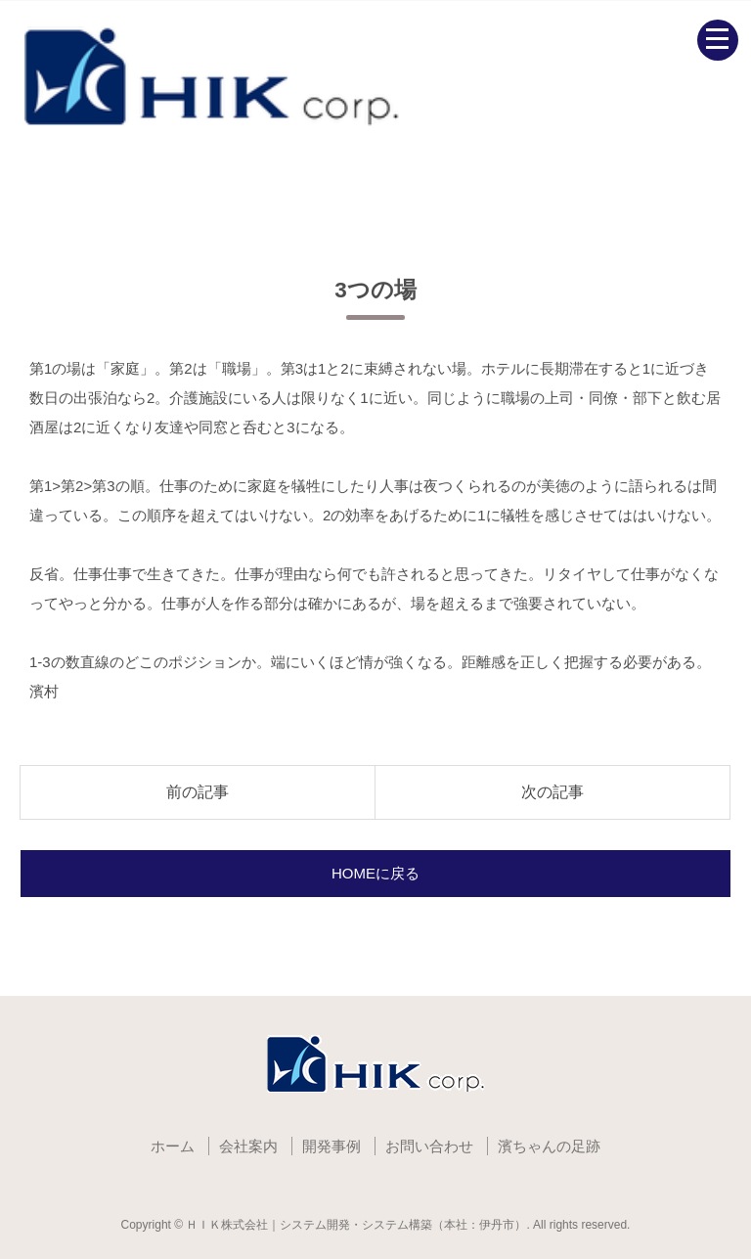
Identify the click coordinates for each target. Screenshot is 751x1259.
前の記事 (197, 792)
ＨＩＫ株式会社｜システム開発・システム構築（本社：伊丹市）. (357, 1225)
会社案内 (248, 1146)
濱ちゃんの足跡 (549, 1146)
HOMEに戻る (375, 873)
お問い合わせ (429, 1146)
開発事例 (331, 1146)
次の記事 (552, 792)
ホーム (173, 1146)
